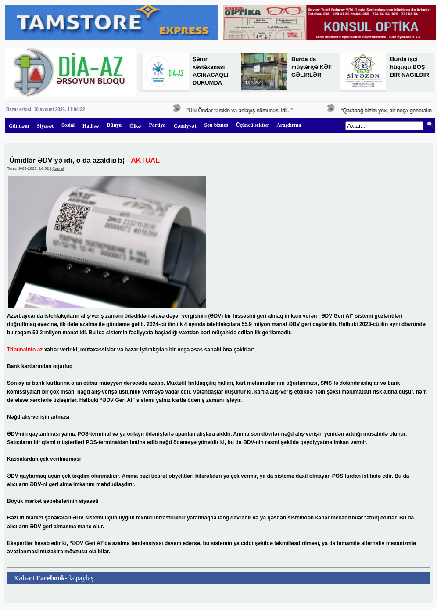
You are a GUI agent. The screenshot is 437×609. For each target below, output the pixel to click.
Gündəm (19, 126)
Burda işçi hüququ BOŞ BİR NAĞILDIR (409, 67)
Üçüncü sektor (252, 125)
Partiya (157, 125)
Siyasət (45, 126)
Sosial (68, 125)
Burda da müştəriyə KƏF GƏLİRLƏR (311, 67)
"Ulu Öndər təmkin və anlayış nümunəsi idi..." (241, 110)
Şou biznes (216, 125)
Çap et (58, 168)
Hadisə (90, 126)
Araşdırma (288, 125)
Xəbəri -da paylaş (53, 578)
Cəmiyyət (184, 126)
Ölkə (135, 126)
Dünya (114, 125)
